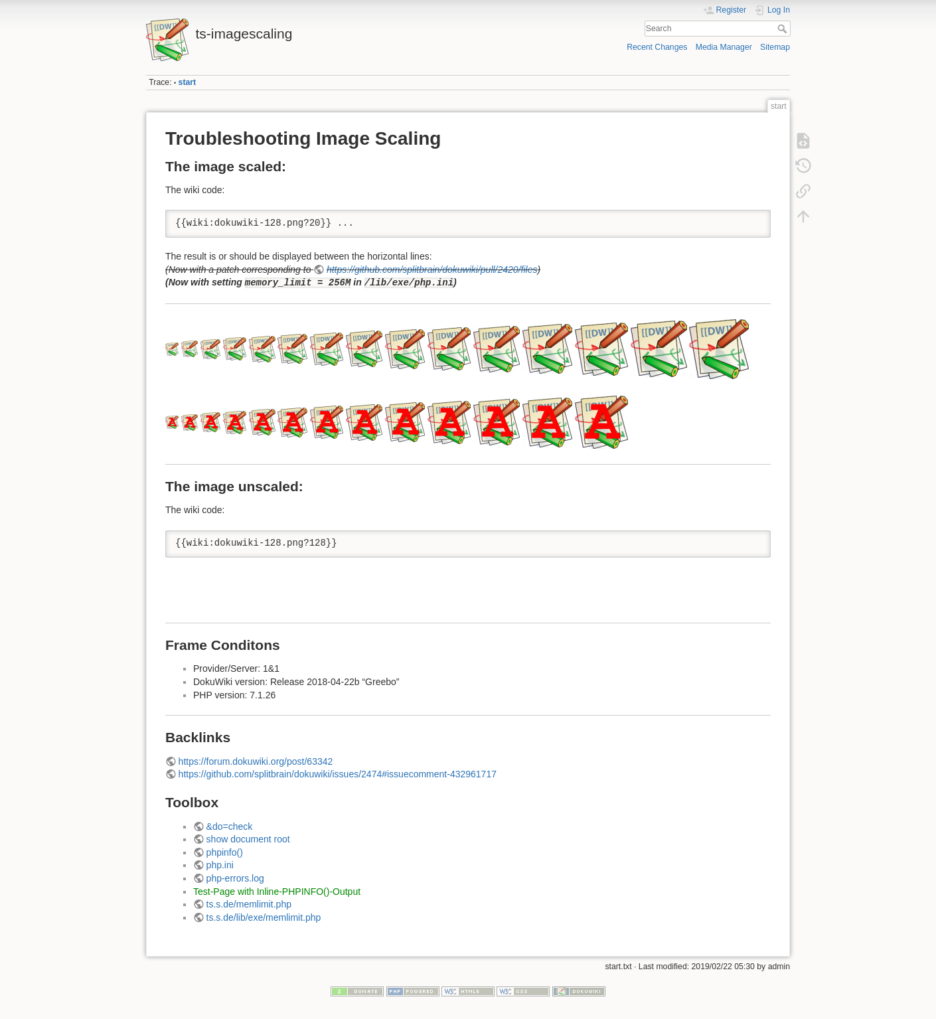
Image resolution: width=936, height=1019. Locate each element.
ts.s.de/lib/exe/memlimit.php (263, 917)
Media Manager (724, 47)
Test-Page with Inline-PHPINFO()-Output (276, 891)
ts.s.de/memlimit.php (248, 904)
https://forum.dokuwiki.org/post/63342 (256, 761)
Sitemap (775, 47)
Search (783, 28)
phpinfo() (224, 852)
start (187, 82)
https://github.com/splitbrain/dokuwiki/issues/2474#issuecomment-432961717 (338, 774)
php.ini (220, 865)
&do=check (229, 826)
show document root (248, 839)
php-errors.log (235, 878)
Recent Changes (657, 47)
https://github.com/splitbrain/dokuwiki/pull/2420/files (432, 269)
